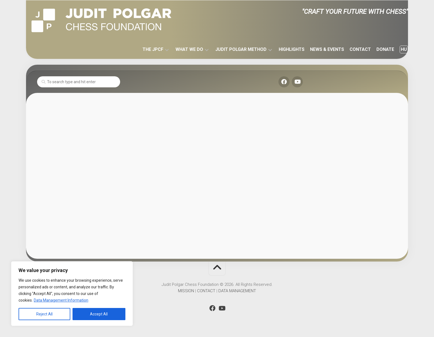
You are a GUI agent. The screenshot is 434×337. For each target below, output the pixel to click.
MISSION (186, 290)
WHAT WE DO (178, 49)
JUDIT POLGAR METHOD (229, 49)
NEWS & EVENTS (316, 49)
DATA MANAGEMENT (237, 290)
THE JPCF (141, 49)
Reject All (44, 314)
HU (393, 49)
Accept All (99, 314)
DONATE (374, 49)
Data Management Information (61, 300)
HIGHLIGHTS (280, 49)
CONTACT (349, 49)
